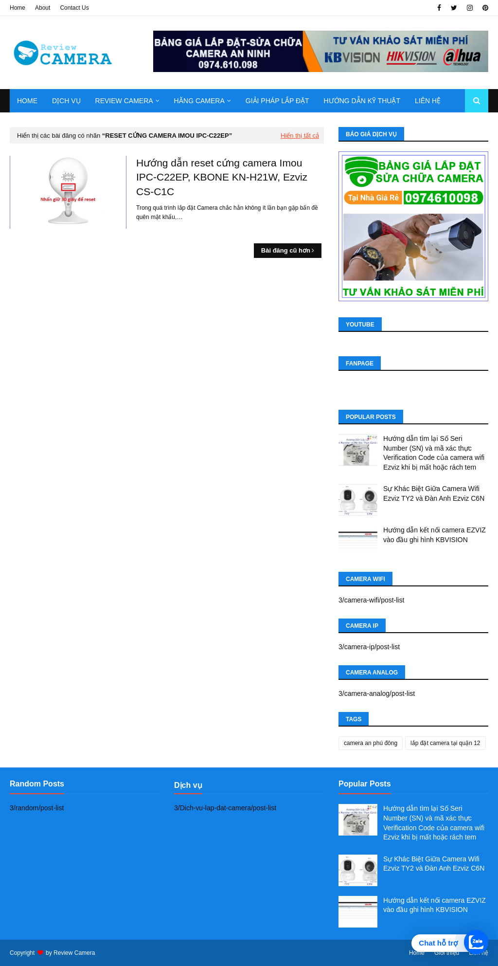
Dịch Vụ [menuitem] (66, 101)
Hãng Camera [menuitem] (199, 101)
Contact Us (74, 7)
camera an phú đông (370, 743)
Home (17, 7)
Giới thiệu (446, 952)
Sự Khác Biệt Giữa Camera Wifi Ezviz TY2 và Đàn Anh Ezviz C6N (433, 493)
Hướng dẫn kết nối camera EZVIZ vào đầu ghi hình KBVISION (434, 535)
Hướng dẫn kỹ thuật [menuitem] (362, 101)
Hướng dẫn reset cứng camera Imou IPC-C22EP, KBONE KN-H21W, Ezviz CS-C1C (221, 177)
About (42, 7)
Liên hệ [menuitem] (428, 101)
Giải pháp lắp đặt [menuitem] (277, 101)
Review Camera (74, 952)
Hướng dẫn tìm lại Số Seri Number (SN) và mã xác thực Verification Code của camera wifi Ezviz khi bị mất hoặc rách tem (433, 453)
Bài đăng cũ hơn (285, 250)
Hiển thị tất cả (300, 135)
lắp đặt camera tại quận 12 (445, 743)
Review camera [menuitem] (124, 101)
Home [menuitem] (27, 101)
